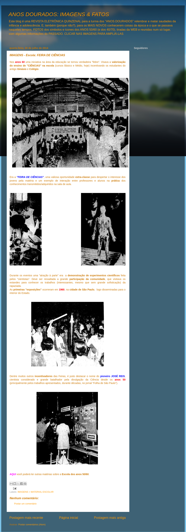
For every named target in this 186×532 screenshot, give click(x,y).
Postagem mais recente (26, 517)
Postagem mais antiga (110, 517)
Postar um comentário (25, 503)
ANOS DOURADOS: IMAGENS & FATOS (59, 14)
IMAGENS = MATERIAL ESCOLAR (36, 492)
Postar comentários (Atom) (32, 524)
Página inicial (68, 517)
